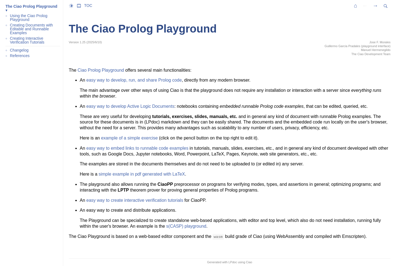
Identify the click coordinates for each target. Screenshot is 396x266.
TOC (88, 5)
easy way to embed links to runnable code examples (137, 148)
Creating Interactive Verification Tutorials (27, 40)
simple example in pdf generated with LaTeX (141, 174)
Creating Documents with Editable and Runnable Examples (31, 29)
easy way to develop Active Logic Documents (130, 106)
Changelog (19, 50)
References (20, 55)
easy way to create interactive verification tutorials (134, 200)
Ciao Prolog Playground (101, 70)
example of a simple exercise (129, 138)
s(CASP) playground (186, 226)
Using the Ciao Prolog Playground (28, 18)
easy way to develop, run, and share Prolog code (134, 80)
